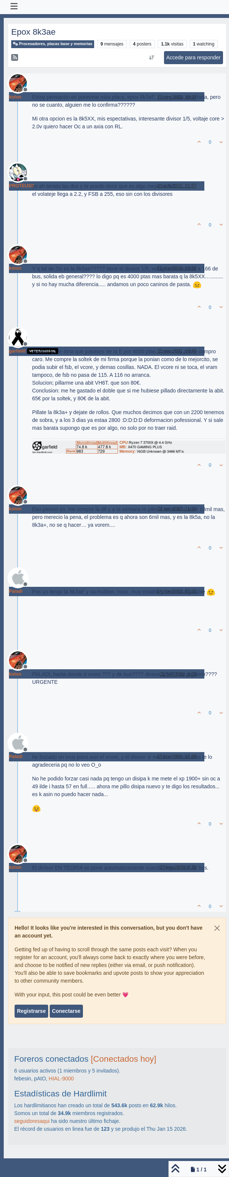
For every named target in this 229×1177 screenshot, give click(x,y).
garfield (17, 351)
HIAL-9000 (61, 1078)
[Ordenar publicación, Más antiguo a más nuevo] (151, 58)
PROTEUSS (21, 185)
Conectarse (66, 1011)
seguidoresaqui (32, 1121)
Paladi (15, 591)
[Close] (217, 928)
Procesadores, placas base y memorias (52, 43)
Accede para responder (193, 57)
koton (15, 97)
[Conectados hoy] (123, 1059)
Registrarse (31, 1011)
